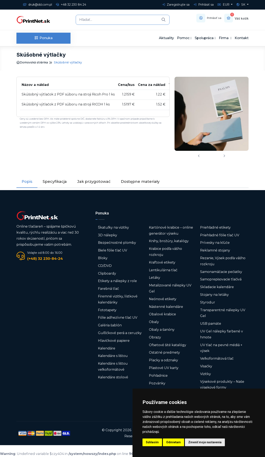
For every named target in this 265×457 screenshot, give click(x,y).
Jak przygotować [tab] (93, 181)
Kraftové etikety (162, 262)
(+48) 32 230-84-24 (45, 258)
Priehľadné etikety (215, 227)
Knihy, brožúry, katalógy (169, 241)
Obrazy (155, 337)
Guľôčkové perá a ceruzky (120, 333)
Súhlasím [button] (152, 442)
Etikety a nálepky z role (117, 281)
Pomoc (183, 38)
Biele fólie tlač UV (112, 250)
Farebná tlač (108, 289)
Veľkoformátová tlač (217, 358)
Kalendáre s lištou (113, 356)
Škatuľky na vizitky (113, 227)
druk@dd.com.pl (37, 4)
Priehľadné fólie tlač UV (219, 235)
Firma (224, 38)
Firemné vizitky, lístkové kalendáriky (117, 299)
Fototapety (107, 310)
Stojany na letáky (214, 295)
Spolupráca (204, 38)
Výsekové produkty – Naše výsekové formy (222, 384)
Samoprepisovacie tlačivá (220, 279)
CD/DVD (105, 266)
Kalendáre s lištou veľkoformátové (113, 367)
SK (241, 4)
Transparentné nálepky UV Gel (222, 313)
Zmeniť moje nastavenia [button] (205, 442)
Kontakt (242, 38)
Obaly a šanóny (162, 330)
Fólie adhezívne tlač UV (117, 318)
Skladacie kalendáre (217, 287)
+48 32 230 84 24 (71, 4)
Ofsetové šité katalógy (168, 345)
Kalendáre (106, 348)
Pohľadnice (158, 376)
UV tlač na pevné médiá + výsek (221, 348)
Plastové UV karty (164, 368)
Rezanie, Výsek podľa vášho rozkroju (222, 261)
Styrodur (207, 302)
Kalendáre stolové (113, 377)
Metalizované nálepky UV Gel (170, 288)
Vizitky (205, 374)
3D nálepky (107, 235)
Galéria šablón (110, 325)
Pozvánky (157, 383)
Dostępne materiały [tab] (140, 181)
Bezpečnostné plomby (117, 243)
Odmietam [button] (173, 442)
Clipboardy (107, 273)
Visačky (206, 366)
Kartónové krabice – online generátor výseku (171, 230)
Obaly (154, 322)
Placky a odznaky (163, 360)
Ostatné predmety (164, 352)
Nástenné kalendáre (166, 306)
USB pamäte (210, 324)
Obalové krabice (162, 314)
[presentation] (199, 156)
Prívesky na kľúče (215, 243)
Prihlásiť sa (203, 4)
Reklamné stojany (215, 250)
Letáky (154, 278)
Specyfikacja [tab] (55, 181)
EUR (224, 4)
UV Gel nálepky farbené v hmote (221, 334)
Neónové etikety (162, 299)
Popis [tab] (27, 181)
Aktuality (166, 38)
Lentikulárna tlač (163, 270)
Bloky (103, 258)
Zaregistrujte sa (175, 4)
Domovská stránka (32, 62)
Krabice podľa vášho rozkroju (165, 252)
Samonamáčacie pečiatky (221, 272)
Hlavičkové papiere (114, 341)
